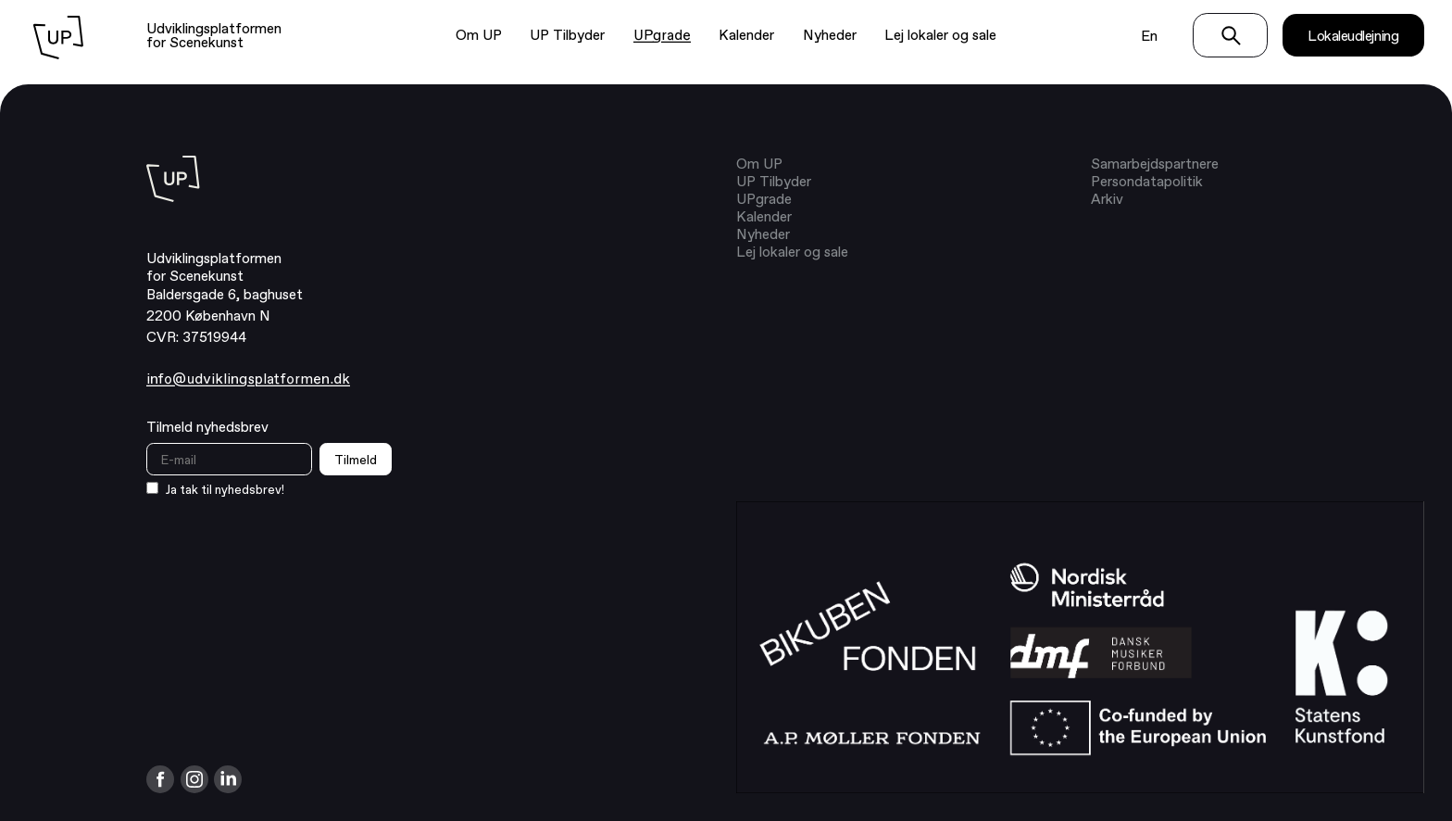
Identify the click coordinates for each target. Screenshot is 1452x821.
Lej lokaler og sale (940, 35)
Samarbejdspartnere (1155, 163)
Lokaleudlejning (1353, 35)
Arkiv (1107, 199)
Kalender (746, 35)
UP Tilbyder (567, 35)
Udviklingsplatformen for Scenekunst (214, 35)
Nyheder (830, 35)
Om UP (479, 35)
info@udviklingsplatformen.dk (248, 379)
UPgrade (662, 35)
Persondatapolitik (1147, 181)
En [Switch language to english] (1149, 35)
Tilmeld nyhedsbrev (207, 427)
